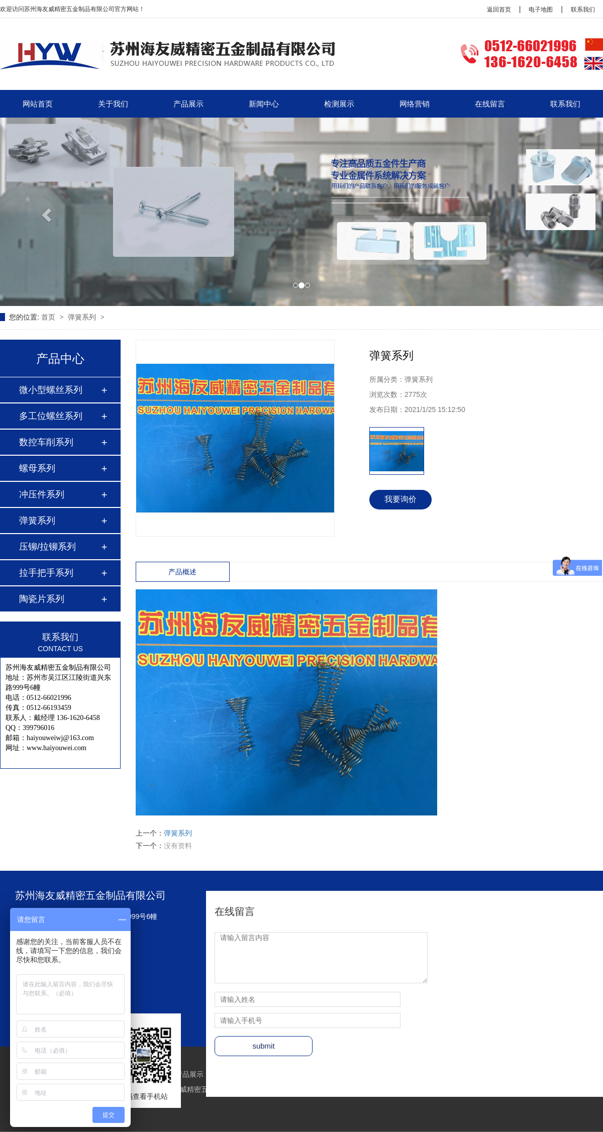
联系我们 (583, 9)
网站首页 (38, 103)
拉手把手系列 (46, 573)
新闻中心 (264, 103)
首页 (49, 317)
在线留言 (490, 103)
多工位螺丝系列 (50, 416)
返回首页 (499, 9)
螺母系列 (37, 468)
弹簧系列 (83, 317)
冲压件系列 (41, 494)
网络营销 (414, 103)
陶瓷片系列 (41, 599)
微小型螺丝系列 (50, 390)
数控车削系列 (46, 442)
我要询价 (400, 499)
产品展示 (188, 103)
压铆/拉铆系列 (47, 547)
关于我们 (113, 103)
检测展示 (339, 103)
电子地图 (541, 9)
